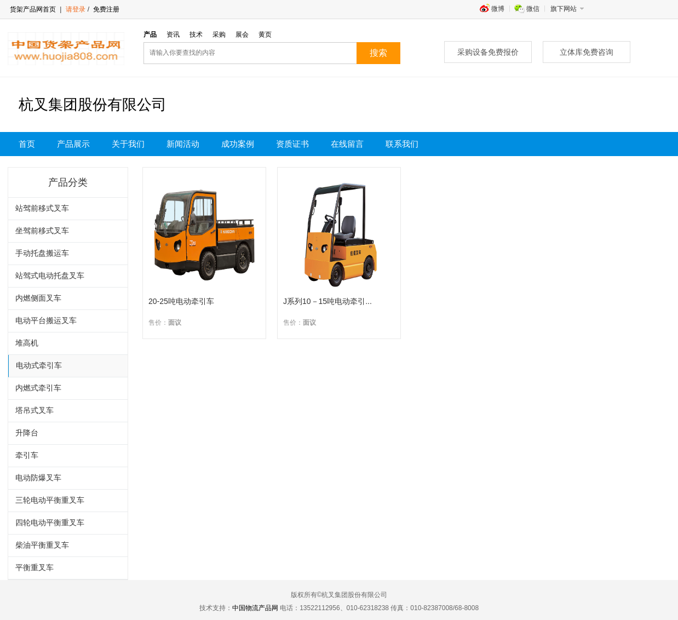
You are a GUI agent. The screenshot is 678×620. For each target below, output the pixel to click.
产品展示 (73, 144)
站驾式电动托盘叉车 (49, 276)
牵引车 (26, 455)
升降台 (26, 433)
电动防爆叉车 (38, 478)
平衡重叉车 (34, 568)
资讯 (173, 34)
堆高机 (26, 343)
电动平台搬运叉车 (46, 321)
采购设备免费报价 (488, 52)
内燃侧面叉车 (38, 298)
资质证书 (292, 144)
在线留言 (347, 144)
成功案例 (237, 144)
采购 (219, 34)
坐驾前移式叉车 (42, 231)
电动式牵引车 (39, 365)
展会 (242, 34)
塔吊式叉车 (34, 410)
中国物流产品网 (255, 608)
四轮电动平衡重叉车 (49, 523)
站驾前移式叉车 (42, 208)
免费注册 (105, 9)
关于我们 (128, 144)
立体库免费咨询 (586, 52)
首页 (27, 144)
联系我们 (402, 144)
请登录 (75, 9)
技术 (196, 34)
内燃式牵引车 (38, 388)
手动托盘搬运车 (42, 253)
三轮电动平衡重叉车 (49, 500)
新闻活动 (182, 144)
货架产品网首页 (33, 9)
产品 (150, 34)
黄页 (265, 34)
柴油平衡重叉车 (42, 545)
